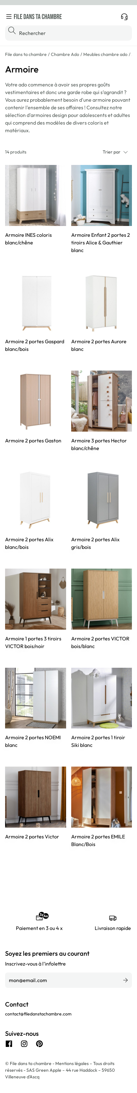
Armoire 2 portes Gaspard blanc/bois (34, 345)
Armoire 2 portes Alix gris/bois (95, 543)
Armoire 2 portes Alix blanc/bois (29, 543)
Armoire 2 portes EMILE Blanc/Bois (98, 840)
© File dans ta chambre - (30, 1063)
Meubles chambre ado (105, 54)
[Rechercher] (68, 33)
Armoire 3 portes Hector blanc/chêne (99, 444)
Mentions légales (72, 1063)
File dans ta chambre (26, 54)
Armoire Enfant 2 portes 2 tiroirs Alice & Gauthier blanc (100, 242)
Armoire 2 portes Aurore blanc (99, 345)
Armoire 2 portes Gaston (33, 440)
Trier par (115, 152)
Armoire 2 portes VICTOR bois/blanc (100, 642)
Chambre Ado (65, 54)
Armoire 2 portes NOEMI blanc (33, 741)
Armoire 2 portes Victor (32, 836)
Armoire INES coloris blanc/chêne (28, 239)
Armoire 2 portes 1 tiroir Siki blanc (98, 741)
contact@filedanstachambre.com (38, 1014)
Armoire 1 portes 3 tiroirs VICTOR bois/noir (33, 642)
